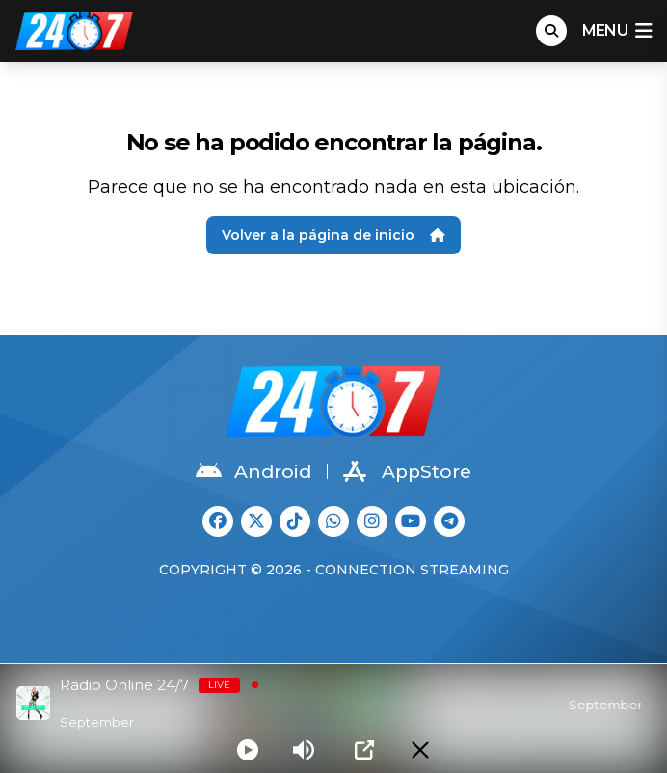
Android (253, 471)
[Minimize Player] (420, 749)
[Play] (247, 749)
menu (617, 30)
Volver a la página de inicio (333, 235)
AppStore (407, 471)
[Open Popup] (364, 749)
